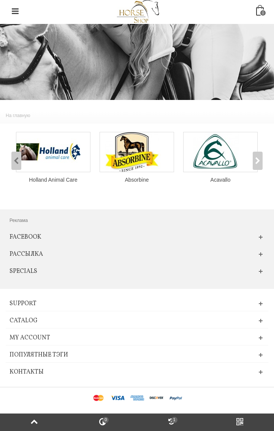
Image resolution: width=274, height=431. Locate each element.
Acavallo (221, 180)
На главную (18, 115)
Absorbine (137, 180)
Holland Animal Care (53, 180)
